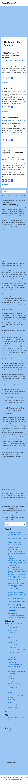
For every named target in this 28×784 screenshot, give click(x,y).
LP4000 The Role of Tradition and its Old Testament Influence (13, 55)
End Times (10, 637)
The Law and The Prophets (14, 60)
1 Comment (4, 60)
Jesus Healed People (13, 613)
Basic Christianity (12, 627)
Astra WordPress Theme (17, 779)
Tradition (10, 700)
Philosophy (11, 673)
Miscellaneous (11, 657)
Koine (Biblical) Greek (13, 652)
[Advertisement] (14, 21)
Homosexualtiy (11, 645)
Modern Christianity (13, 659)
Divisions (10, 635)
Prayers (10, 676)
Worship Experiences (13, 707)
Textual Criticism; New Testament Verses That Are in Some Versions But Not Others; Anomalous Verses (16, 600)
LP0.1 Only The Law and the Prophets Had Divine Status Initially (12, 152)
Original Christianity (13, 668)
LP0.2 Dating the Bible (10, 118)
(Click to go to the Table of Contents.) (14, 623)
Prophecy (10, 681)
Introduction (11, 647)
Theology (10, 697)
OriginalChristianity (9, 3)
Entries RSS (11, 721)
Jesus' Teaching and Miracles (15, 650)
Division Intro (11, 632)
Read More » (5, 82)
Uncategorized (11, 705)
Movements (11, 662)
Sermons (10, 690)
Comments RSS (12, 724)
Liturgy (9, 654)
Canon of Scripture (12, 157)
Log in (9, 730)
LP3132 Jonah (7, 88)
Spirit (9, 692)
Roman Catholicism (13, 683)
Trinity (9, 702)
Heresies (10, 642)
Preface (10, 678)
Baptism (10, 625)
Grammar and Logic (13, 640)
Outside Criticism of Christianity (16, 671)
